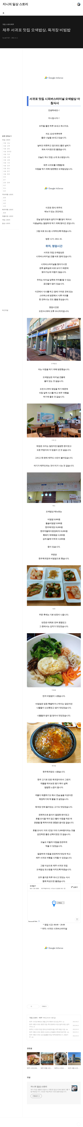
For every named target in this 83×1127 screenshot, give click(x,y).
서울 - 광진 (6, 148)
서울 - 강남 (6, 143)
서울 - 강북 (6, 146)
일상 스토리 (6, 223)
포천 (4, 206)
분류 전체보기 (7, 136)
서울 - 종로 (6, 174)
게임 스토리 (6, 220)
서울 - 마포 (6, 154)
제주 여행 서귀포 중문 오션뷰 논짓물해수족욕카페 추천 (47, 1032)
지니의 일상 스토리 (15, 4)
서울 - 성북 (6, 157)
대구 (4, 185)
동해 (4, 197)
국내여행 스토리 (7, 194)
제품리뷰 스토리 (7, 216)
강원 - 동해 (6, 182)
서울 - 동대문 (7, 151)
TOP (78, 1124)
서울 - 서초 (6, 163)
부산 (4, 188)
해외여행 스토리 (7, 209)
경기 (4, 180)
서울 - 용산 (6, 168)
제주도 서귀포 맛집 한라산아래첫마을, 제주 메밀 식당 (47, 1029)
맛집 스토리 (34, 1018)
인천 (4, 177)
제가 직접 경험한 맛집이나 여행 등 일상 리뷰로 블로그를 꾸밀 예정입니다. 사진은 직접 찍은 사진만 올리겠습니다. (50, 1090)
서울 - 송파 (6, 165)
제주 (40, 1018)
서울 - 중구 (6, 171)
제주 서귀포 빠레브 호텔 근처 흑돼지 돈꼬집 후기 (45, 1022)
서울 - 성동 (6, 160)
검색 (73, 4)
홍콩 (4, 213)
